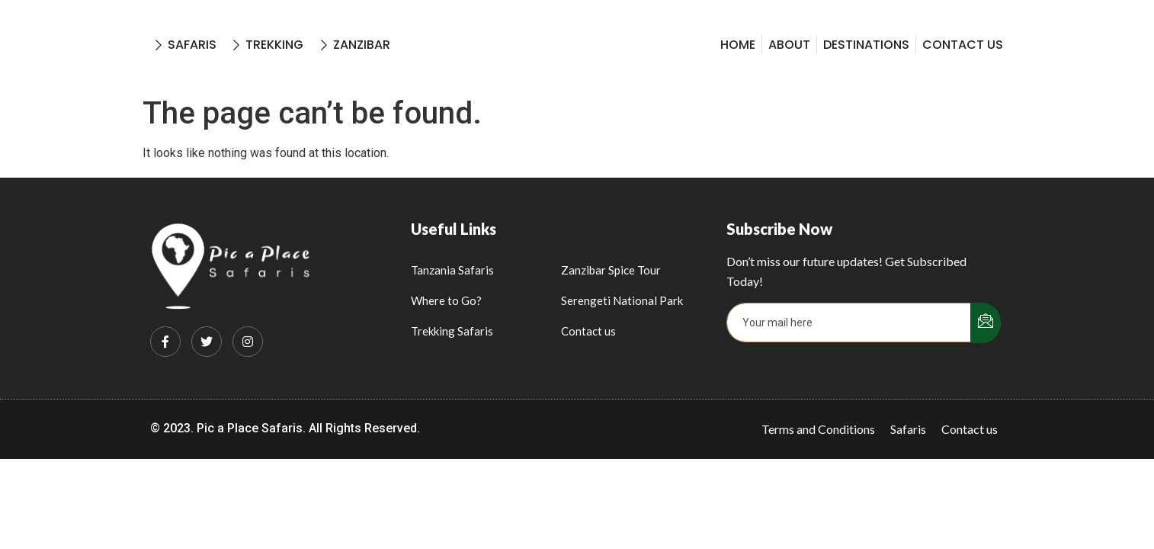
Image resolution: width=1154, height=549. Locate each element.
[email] (849, 322)
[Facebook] (165, 341)
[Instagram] (247, 341)
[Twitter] (206, 341)
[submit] (985, 323)
